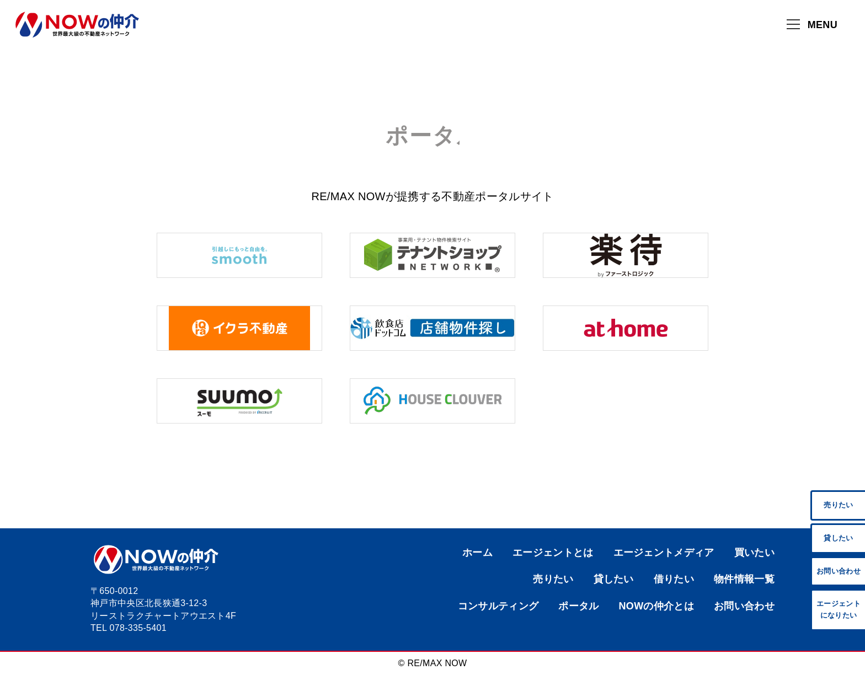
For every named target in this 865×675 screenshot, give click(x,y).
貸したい (838, 538)
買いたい (754, 552)
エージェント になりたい (838, 609)
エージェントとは (553, 552)
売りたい (838, 505)
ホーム (477, 552)
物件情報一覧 (744, 579)
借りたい (674, 579)
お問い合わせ (838, 571)
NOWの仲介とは (657, 606)
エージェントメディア (663, 552)
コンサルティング (498, 606)
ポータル (578, 606)
